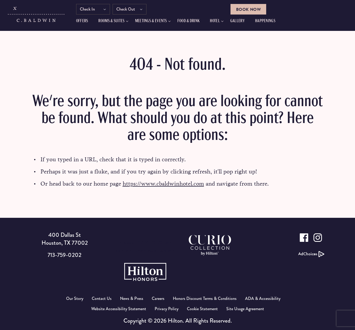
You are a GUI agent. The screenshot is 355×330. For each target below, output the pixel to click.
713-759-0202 (64, 254)
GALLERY (241, 22)
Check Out (129, 10)
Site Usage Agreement (245, 308)
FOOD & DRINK (192, 22)
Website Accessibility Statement (118, 308)
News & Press (131, 298)
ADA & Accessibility (262, 298)
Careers (158, 298)
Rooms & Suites (115, 22)
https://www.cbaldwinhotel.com (164, 183)
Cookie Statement (202, 308)
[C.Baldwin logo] (36, 16)
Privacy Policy (166, 308)
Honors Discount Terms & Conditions (205, 298)
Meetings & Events (155, 22)
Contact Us (102, 298)
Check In (91, 10)
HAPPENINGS (269, 22)
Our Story (74, 298)
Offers (86, 22)
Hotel (219, 22)
